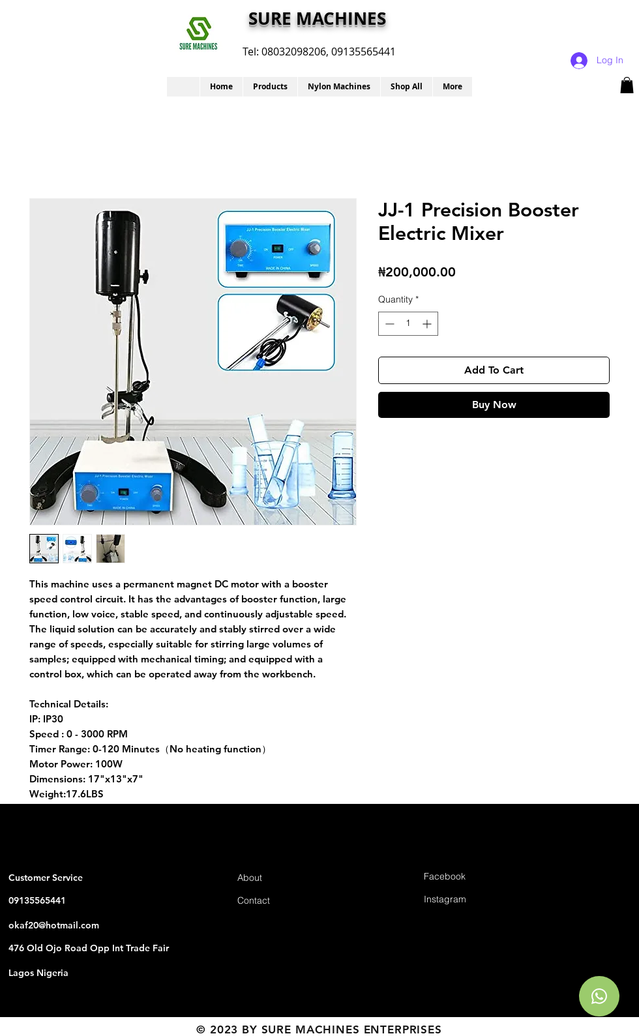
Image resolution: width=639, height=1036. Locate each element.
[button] (270, 86)
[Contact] (283, 901)
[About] (283, 878)
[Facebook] (470, 876)
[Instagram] (470, 899)
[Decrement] (388, 323)
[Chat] (599, 996)
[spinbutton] (408, 323)
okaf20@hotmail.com (53, 925)
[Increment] (428, 323)
